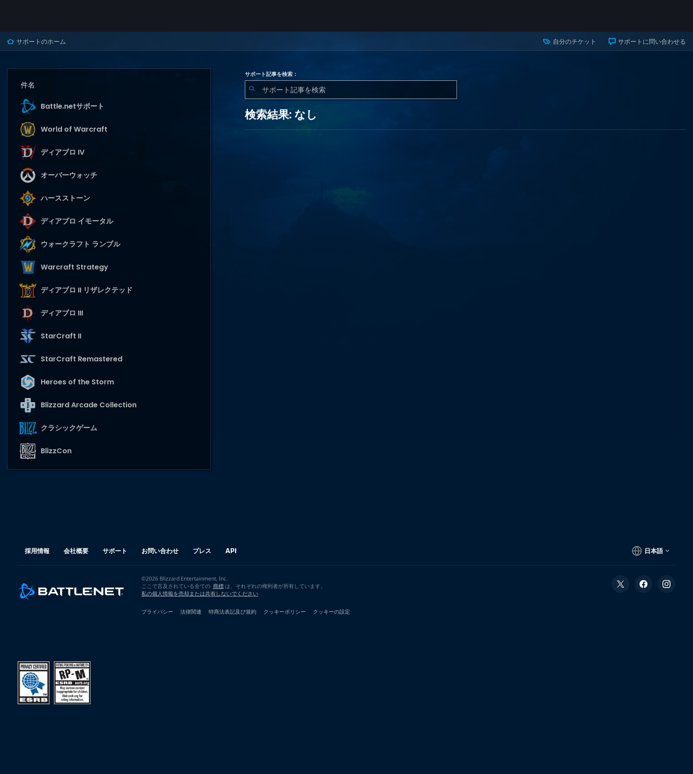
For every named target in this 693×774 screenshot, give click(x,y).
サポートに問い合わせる (647, 41)
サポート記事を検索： (271, 74)
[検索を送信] (252, 89)
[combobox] (351, 89)
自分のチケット (569, 41)
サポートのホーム (36, 41)
